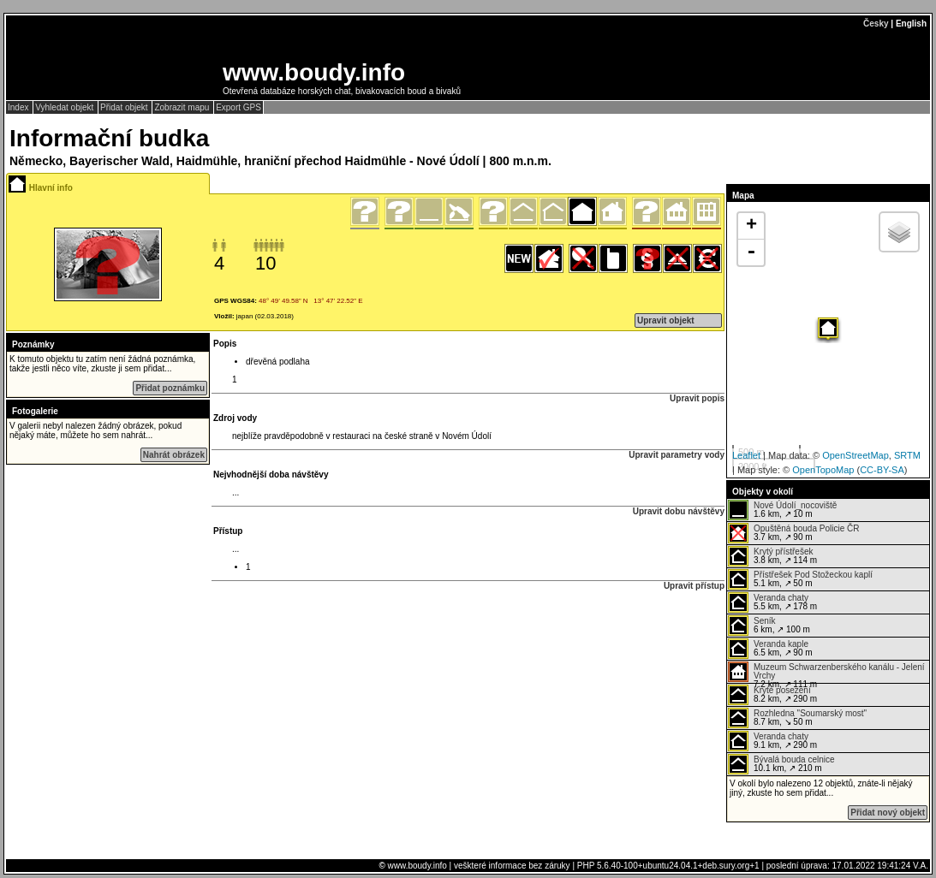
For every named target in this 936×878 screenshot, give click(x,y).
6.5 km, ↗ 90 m (770, 648)
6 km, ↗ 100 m (769, 625)
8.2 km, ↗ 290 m (772, 695)
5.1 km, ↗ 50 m (800, 579)
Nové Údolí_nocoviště (795, 505)
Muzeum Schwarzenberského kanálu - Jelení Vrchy (839, 671)
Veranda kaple (781, 644)
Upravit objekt (666, 320)
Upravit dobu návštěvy (678, 511)
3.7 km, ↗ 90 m (793, 533)
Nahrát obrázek (174, 455)
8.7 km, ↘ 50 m (797, 718)
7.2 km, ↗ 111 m (826, 672)
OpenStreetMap (855, 455)
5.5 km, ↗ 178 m (772, 602)
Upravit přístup (694, 585)
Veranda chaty (781, 597)
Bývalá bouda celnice (794, 759)
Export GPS (238, 107)
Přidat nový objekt (887, 812)
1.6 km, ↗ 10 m (782, 510)
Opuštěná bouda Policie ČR (806, 528)
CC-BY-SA (882, 470)
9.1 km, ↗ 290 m (772, 741)
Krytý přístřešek (783, 551)
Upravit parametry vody (676, 455)
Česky (875, 23)
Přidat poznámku (170, 388)
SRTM (907, 455)
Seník (765, 621)
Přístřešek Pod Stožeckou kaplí (813, 574)
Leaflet (746, 455)
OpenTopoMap (823, 470)
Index (19, 107)
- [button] (751, 252)
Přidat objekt (125, 107)
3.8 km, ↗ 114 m (772, 556)
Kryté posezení (782, 690)
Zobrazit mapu (183, 107)
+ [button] (751, 226)
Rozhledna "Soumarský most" (810, 713)
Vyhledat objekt (65, 107)
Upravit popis (697, 398)
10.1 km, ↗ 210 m (781, 764)
